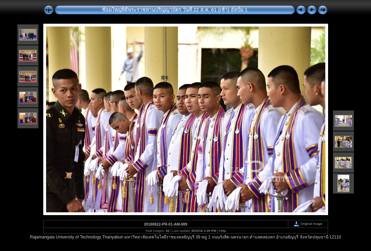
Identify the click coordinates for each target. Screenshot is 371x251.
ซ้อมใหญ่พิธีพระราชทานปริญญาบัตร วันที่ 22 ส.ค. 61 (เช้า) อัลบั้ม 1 (175, 10)
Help (222, 231)
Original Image (308, 224)
